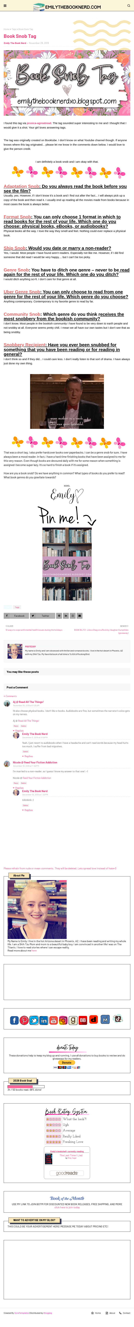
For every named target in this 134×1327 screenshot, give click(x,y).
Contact (124, 1313)
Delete (23, 726)
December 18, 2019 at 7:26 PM (26, 766)
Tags (14, 29)
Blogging (48, 1313)
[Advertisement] (67, 1269)
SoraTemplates (21, 1313)
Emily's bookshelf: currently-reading (67, 1151)
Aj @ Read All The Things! (28, 701)
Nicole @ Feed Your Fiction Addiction (35, 762)
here (34, 950)
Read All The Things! (28, 720)
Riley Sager (72, 1158)
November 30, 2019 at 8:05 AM (26, 705)
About (110, 1313)
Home (6, 29)
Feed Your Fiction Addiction (37, 777)
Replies (19, 730)
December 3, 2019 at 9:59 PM (35, 737)
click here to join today (67, 1207)
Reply (16, 726)
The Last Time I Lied (71, 1155)
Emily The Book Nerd (15, 43)
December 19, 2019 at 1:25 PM (35, 794)
